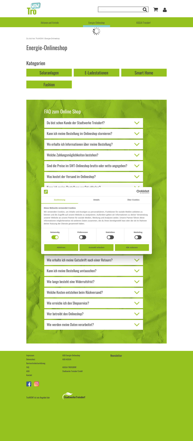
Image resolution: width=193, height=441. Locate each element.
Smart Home (144, 73)
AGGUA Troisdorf (143, 22)
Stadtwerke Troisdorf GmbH (72, 371)
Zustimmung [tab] (59, 200)
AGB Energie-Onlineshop (71, 355)
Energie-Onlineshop (96, 22)
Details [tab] (96, 200)
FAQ (27, 367)
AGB (27, 371)
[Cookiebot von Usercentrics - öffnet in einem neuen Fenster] (138, 192)
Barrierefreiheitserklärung (35, 363)
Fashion (49, 84)
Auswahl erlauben (96, 247)
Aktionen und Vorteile (50, 22)
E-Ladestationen (96, 73)
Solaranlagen (49, 73)
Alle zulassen (132, 247)
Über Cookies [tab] (133, 200)
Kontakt (29, 375)
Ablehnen (61, 247)
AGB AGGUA (66, 359)
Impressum (30, 355)
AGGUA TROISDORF (69, 367)
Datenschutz (30, 359)
